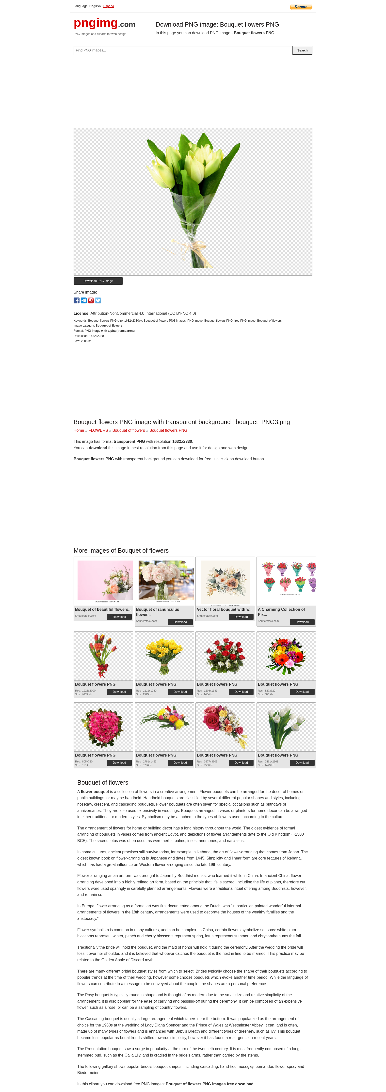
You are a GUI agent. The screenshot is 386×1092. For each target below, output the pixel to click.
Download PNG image (98, 281)
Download (119, 617)
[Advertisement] (193, 93)
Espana (108, 6)
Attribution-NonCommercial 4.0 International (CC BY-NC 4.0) (143, 313)
